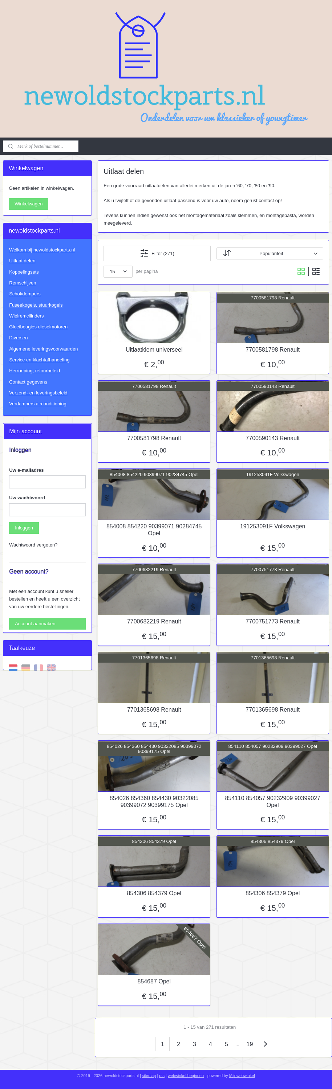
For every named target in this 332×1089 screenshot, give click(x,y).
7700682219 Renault (154, 621)
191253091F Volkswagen (272, 526)
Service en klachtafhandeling (39, 360)
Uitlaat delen (22, 260)
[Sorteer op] (270, 253)
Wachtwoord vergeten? (33, 545)
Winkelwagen (28, 203)
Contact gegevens (28, 382)
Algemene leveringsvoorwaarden (43, 349)
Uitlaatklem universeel (154, 350)
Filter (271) (157, 253)
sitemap (149, 1075)
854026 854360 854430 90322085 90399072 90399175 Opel (154, 801)
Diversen (18, 337)
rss (162, 1075)
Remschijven (22, 283)
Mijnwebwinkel (242, 1075)
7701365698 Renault (154, 710)
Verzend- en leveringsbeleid (38, 393)
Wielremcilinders (26, 316)
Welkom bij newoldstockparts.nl (42, 250)
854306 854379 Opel (154, 893)
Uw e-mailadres (26, 470)
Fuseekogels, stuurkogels (35, 305)
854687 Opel (154, 981)
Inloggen (24, 528)
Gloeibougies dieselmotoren (38, 326)
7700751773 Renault (273, 621)
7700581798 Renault (273, 350)
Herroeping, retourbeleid (34, 370)
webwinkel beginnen (186, 1075)
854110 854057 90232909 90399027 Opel (273, 801)
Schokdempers (25, 293)
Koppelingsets (24, 272)
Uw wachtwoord (27, 497)
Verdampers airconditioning (37, 403)
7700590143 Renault (273, 438)
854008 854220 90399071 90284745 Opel (154, 529)
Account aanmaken (35, 623)
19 (250, 1044)
